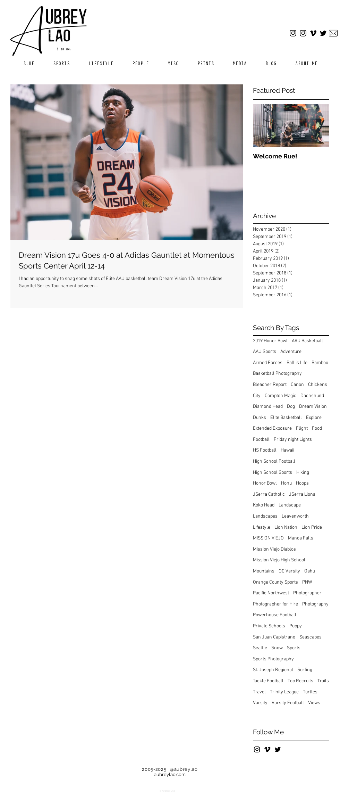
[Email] (333, 33)
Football (261, 440)
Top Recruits (300, 681)
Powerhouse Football (274, 615)
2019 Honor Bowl (270, 341)
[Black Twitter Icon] (278, 749)
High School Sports (272, 473)
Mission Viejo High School (279, 560)
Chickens (317, 385)
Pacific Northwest (271, 593)
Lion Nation (285, 527)
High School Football (274, 461)
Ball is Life (297, 363)
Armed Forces (267, 363)
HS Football (265, 450)
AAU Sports (264, 352)
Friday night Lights (293, 440)
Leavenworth (295, 516)
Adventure (290, 352)
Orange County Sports (275, 582)
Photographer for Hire (275, 604)
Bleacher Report (270, 385)
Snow (277, 648)
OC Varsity (289, 571)
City (257, 396)
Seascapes (310, 637)
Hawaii (287, 450)
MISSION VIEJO (268, 538)
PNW (307, 582)
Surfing (304, 670)
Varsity (260, 703)
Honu (286, 483)
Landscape (290, 505)
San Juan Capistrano (274, 637)
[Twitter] (323, 33)
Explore (314, 418)
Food (317, 428)
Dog (291, 407)
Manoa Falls (300, 538)
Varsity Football (288, 703)
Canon (297, 385)
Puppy (295, 626)
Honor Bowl (265, 483)
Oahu (309, 571)
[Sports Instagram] (303, 33)
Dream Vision (313, 407)
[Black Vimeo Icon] (267, 749)
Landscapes (265, 516)
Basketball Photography (277, 374)
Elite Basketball (286, 418)
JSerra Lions (302, 494)
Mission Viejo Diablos (274, 549)
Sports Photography (273, 659)
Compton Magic (280, 396)
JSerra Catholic (269, 494)
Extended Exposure (272, 428)
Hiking (302, 473)
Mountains (263, 571)
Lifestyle (261, 527)
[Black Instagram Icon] (257, 749)
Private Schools (269, 626)
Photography (315, 604)
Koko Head (263, 505)
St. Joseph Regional (273, 670)
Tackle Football (268, 681)
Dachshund (312, 396)
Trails (323, 681)
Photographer (307, 593)
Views (314, 703)
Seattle (260, 648)
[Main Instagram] (293, 33)
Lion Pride (311, 527)
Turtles (310, 692)
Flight (302, 428)
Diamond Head (268, 407)
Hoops (302, 483)
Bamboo (320, 363)
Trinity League (284, 692)
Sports (293, 648)
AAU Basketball (307, 341)
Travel (259, 692)
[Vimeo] (313, 33)
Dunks (259, 418)
